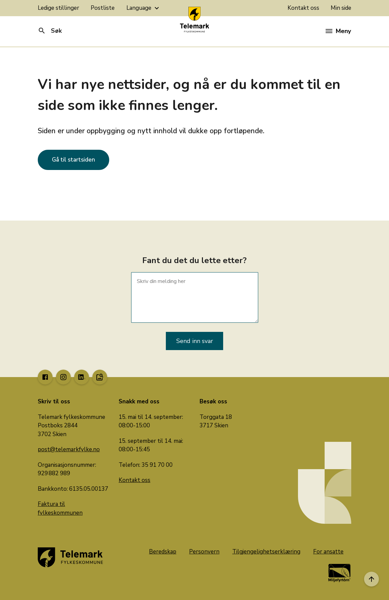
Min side (341, 8)
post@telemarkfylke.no (69, 449)
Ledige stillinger (58, 8)
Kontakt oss (303, 8)
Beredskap (162, 551)
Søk (50, 31)
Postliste (103, 8)
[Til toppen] (371, 579)
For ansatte (328, 551)
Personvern (204, 551)
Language (143, 8)
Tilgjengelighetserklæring (266, 551)
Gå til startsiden (73, 160)
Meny (338, 31)
